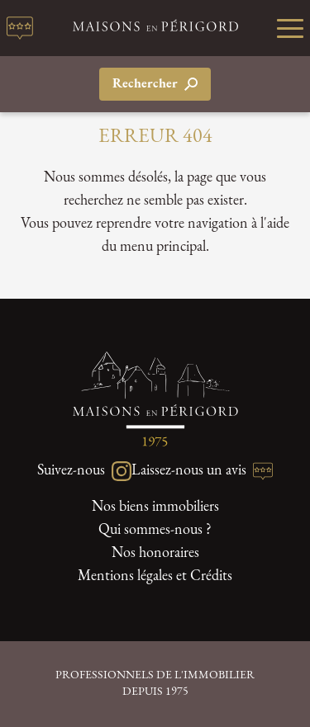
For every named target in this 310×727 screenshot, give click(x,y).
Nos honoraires (155, 553)
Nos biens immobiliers (155, 507)
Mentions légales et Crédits (155, 576)
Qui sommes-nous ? (155, 530)
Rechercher (155, 84)
